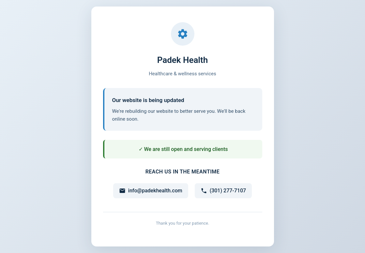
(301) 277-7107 (223, 190)
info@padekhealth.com (150, 190)
